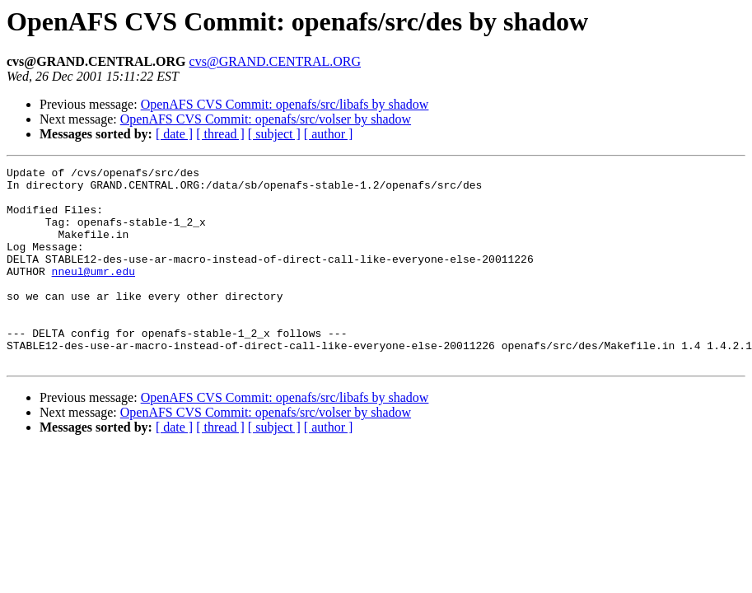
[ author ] (328, 134)
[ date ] (174, 134)
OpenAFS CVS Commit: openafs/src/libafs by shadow (285, 104)
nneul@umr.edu (93, 293)
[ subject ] (274, 134)
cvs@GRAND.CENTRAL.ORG (275, 61)
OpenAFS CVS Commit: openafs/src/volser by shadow (265, 119)
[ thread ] (220, 134)
